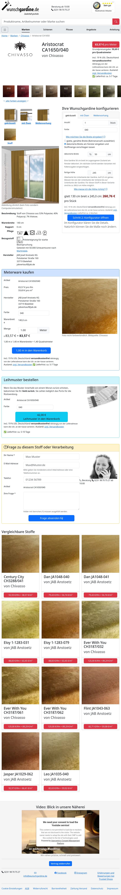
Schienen (47, 29)
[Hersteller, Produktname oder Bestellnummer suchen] (57, 21)
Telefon (7, 478)
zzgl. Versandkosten (102, 73)
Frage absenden (51, 518)
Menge (7, 328)
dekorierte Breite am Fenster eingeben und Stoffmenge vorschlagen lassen (86, 146)
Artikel (7, 280)
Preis (6, 287)
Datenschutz (97, 888)
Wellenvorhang (100, 115)
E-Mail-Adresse (11, 463)
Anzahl (67, 122)
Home (5, 35)
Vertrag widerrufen (60, 863)
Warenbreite (9, 321)
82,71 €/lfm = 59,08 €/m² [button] (100, 726)
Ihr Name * (9, 455)
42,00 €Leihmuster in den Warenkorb (41, 417)
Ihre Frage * (9, 493)
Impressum (112, 888)
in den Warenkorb (31, 350)
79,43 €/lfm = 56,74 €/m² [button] (60, 595)
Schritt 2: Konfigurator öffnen (91, 217)
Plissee (69, 29)
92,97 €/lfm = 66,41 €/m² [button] (20, 788)
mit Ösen (84, 115)
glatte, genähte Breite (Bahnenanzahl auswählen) (89, 140)
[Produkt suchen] (115, 21)
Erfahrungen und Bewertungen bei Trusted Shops (105, 876)
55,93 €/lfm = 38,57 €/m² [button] (20, 595)
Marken (26, 29)
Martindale (22, 250)
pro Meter (106, 44)
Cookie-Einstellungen (12, 888)
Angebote (91, 29)
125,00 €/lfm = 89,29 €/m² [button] (100, 660)
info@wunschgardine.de (35, 874)
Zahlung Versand (79, 888)
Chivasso (25, 35)
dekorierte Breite (71, 154)
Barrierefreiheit (59, 888)
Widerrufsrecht (40, 888)
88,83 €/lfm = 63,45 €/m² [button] (20, 660)
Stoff (10, 137)
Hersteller (8, 297)
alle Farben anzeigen (16, 100)
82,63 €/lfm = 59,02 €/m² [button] (60, 788)
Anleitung (114, 29)
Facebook (60, 872)
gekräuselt (70, 115)
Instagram (80, 872)
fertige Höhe (69, 172)
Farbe (66, 129)
